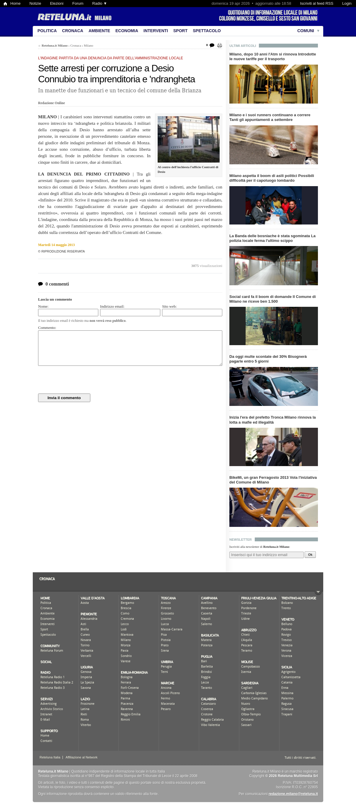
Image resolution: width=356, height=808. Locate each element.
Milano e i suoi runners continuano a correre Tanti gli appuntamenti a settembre (270, 117)
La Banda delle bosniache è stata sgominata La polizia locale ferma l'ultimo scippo (272, 238)
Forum (78, 3)
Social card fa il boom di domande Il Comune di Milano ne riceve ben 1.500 (272, 299)
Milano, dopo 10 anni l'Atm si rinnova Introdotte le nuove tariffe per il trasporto (272, 56)
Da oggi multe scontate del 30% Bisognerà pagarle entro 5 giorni (268, 358)
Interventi (155, 30)
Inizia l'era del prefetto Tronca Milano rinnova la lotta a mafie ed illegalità (272, 419)
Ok (310, 554)
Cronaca (72, 30)
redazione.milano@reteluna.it (293, 794)
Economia (126, 30)
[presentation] (83, 379)
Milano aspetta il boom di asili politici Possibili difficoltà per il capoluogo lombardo (271, 178)
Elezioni (56, 3)
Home (15, 3)
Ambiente (99, 30)
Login (347, 3)
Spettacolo (207, 30)
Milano (88, 45)
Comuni (305, 30)
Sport (180, 30)
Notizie (35, 3)
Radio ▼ (99, 3)
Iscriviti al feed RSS (316, 3)
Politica (47, 30)
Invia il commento (64, 398)
